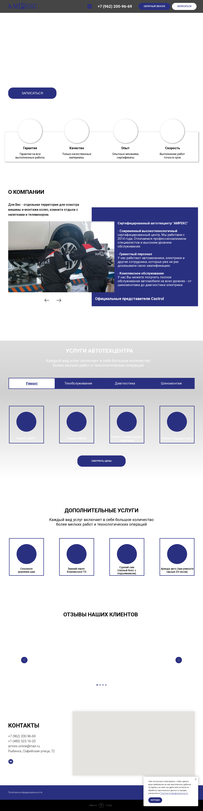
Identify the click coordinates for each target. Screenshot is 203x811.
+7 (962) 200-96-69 (115, 6)
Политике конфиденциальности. (174, 793)
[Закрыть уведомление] (195, 779)
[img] (47, 300)
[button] (154, 6)
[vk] (89, 6)
